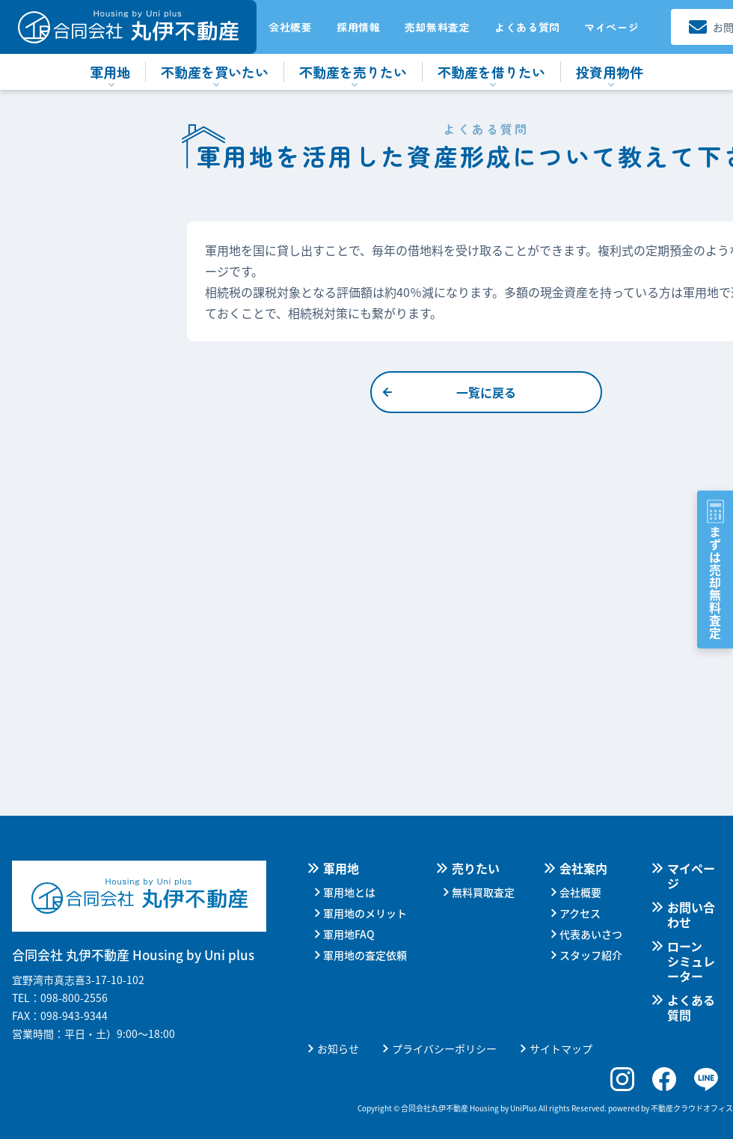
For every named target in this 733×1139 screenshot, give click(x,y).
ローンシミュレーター (691, 960)
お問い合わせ (691, 914)
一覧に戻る (486, 392)
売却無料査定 (437, 26)
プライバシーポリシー (444, 1048)
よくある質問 (527, 26)
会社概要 (291, 26)
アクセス (580, 913)
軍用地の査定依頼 (365, 954)
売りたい (476, 868)
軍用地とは (349, 892)
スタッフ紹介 (590, 954)
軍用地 (341, 868)
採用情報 (359, 26)
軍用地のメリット (365, 913)
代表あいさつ (590, 933)
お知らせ (338, 1048)
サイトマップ (561, 1048)
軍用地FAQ (349, 933)
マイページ (612, 26)
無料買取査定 (483, 892)
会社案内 (583, 868)
